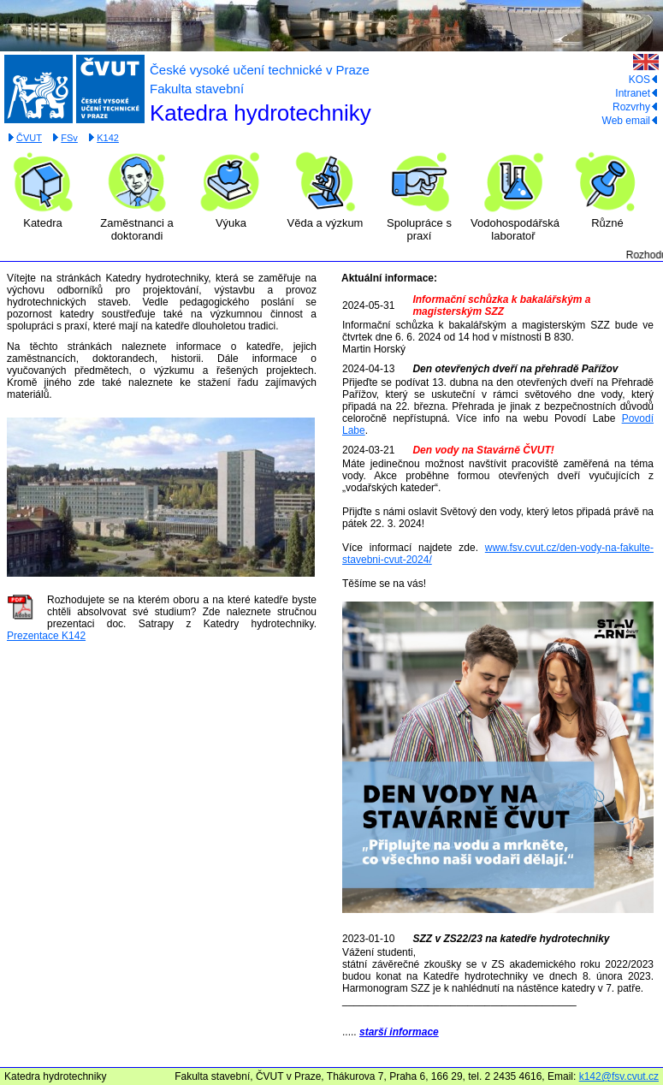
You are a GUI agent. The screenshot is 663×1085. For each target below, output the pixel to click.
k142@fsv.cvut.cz (619, 1076)
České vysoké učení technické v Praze (260, 69)
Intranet (637, 93)
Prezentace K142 (46, 636)
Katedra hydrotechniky (260, 113)
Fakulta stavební (197, 88)
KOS (644, 80)
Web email (630, 121)
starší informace (399, 1032)
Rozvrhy (636, 107)
